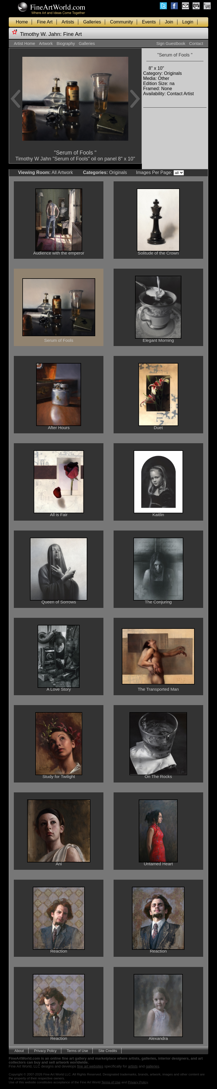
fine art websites (90, 1066)
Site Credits (107, 1050)
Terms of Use (77, 1050)
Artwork (46, 43)
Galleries (92, 21)
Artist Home (24, 43)
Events (149, 21)
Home (22, 21)
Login (187, 21)
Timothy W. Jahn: (41, 34)
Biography (66, 43)
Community (121, 21)
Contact (196, 43)
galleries (152, 1066)
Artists (68, 21)
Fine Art (45, 21)
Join (169, 21)
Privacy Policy (45, 1050)
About (19, 1050)
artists (133, 1066)
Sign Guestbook (170, 43)
